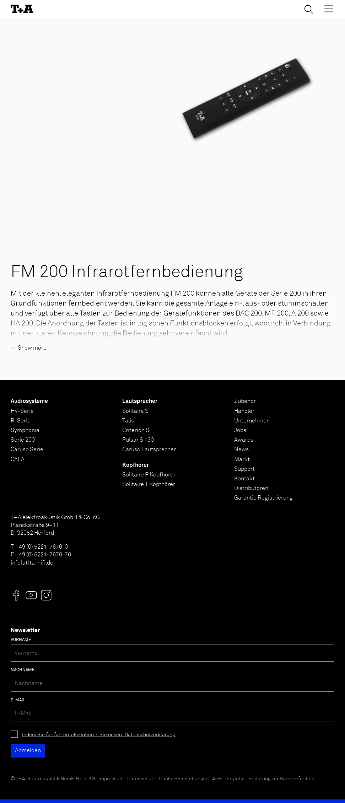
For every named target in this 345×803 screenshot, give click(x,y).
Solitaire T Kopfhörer (148, 484)
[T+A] (22, 9)
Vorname (21, 640)
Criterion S (135, 430)
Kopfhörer (135, 465)
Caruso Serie (27, 449)
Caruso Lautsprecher (149, 449)
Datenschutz (141, 778)
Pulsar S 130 (138, 440)
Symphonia (25, 430)
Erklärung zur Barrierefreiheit (281, 778)
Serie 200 (23, 440)
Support (244, 469)
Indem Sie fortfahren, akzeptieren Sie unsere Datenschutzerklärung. (99, 734)
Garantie (235, 778)
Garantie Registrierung (263, 498)
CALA (18, 459)
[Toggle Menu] (328, 9)
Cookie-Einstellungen (184, 778)
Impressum (111, 778)
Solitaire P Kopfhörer (149, 475)
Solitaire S (135, 411)
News (241, 449)
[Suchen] (308, 9)
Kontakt (244, 478)
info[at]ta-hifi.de (32, 563)
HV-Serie (22, 411)
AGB (217, 778)
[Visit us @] (16, 595)
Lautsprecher (139, 401)
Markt (242, 459)
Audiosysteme (29, 401)
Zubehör (245, 401)
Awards (243, 440)
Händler (244, 411)
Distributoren (251, 488)
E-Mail (18, 700)
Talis (128, 421)
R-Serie (21, 421)
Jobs (240, 430)
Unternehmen (252, 421)
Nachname (23, 670)
